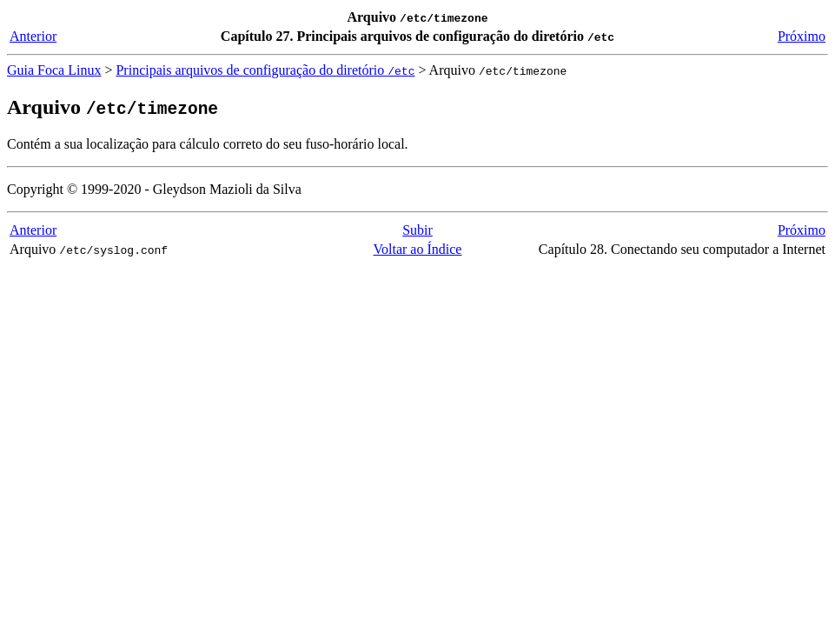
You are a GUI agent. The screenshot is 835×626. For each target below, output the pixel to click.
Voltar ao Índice (418, 249)
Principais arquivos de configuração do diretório (265, 70)
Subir (417, 230)
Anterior (33, 36)
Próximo (801, 36)
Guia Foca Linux (54, 70)
